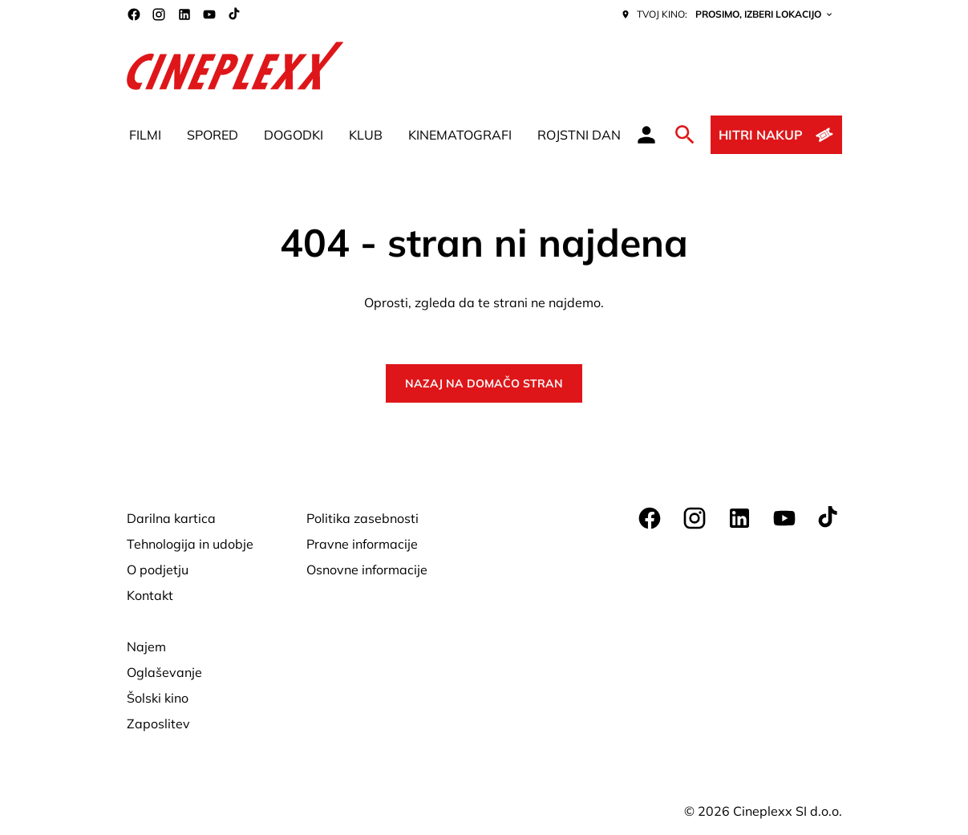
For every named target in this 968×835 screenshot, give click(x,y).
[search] (685, 135)
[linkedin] (184, 14)
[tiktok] (235, 14)
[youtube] (209, 14)
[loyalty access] (646, 135)
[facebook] (134, 14)
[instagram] (159, 14)
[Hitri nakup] (776, 135)
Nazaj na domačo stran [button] (484, 383)
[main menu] (375, 135)
